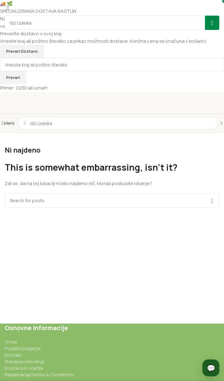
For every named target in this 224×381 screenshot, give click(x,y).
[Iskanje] (117, 123)
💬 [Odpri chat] (211, 367)
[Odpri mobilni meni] (8, 123)
